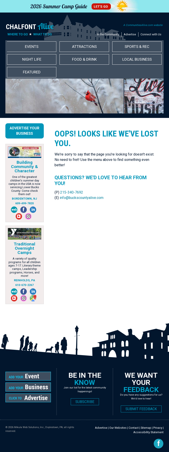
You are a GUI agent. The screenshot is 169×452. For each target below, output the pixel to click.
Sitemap (146, 427)
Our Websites (118, 427)
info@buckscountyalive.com (81, 198)
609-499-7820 (24, 203)
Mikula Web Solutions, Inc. (29, 427)
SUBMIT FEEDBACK (141, 409)
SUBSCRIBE (84, 402)
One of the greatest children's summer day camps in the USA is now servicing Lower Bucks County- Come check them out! (24, 185)
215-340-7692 (71, 192)
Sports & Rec (137, 46)
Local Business (137, 59)
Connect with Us (150, 34)
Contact (134, 427)
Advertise (130, 34)
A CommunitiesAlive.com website (142, 25)
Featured (32, 72)
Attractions (84, 46)
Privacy (157, 427)
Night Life (31, 59)
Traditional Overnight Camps (24, 248)
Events (31, 46)
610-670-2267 (24, 285)
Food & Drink (84, 59)
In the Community (108, 34)
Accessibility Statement (148, 432)
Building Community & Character (24, 166)
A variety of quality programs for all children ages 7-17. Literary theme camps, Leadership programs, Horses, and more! (24, 267)
